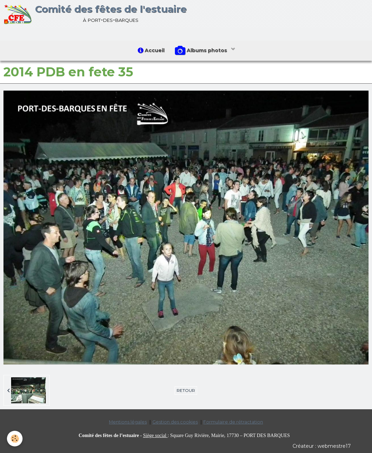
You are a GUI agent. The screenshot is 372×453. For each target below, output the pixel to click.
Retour (186, 390)
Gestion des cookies (175, 422)
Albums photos (201, 51)
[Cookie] (15, 438)
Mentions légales (128, 422)
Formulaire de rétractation (233, 422)
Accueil (151, 50)
